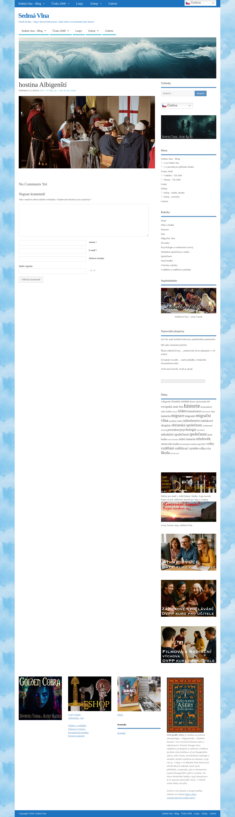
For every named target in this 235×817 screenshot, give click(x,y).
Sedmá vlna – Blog (29, 3)
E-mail (93, 250)
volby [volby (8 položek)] (210, 444)
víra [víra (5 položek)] (208, 448)
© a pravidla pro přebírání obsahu (179, 167)
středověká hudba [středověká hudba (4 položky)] (170, 443)
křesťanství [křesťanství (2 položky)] (206, 412)
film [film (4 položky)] (181, 406)
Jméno (93, 242)
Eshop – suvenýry (172, 197)
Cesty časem (74, 714)
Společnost (166, 256)
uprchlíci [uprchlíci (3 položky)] (202, 444)
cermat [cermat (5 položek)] (185, 401)
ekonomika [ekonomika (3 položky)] (201, 401)
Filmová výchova (76, 729)
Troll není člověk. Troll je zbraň (177, 369)
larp (163, 234)
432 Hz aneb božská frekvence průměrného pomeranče (188, 339)
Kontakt (122, 733)
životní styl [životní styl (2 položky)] (174, 453)
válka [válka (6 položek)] (202, 448)
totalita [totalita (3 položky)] (194, 444)
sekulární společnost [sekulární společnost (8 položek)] (175, 434)
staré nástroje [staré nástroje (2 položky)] (173, 439)
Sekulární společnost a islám (175, 251)
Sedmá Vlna (33, 15)
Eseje (163, 220)
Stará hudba (167, 260)
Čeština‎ (169, 106)
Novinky (165, 242)
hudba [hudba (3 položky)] (169, 411)
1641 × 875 (44, 90)
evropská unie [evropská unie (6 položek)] (169, 406)
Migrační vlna (168, 238)
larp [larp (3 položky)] (213, 411)
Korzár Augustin (76, 735)
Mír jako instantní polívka (174, 345)
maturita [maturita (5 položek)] (166, 416)
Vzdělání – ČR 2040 (173, 175)
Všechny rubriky (169, 265)
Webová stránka (96, 258)
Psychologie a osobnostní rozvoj (177, 247)
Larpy (79, 3)
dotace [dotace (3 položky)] (192, 401)
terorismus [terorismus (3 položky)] (185, 444)
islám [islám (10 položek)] (182, 411)
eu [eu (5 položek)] (208, 401)
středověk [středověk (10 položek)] (203, 439)
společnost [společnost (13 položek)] (198, 434)
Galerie (112, 3)
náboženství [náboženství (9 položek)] (191, 421)
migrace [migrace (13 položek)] (177, 415)
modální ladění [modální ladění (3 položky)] (176, 421)
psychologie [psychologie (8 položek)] (188, 429)
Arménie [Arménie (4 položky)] (175, 401)
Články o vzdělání (77, 725)
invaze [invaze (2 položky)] (174, 412)
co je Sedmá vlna (171, 163)
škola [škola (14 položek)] (165, 452)
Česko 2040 (59, 3)
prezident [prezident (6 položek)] (173, 429)
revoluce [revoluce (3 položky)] (201, 430)
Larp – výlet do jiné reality (64, 90)
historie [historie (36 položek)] (192, 406)
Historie (165, 229)
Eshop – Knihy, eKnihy (174, 192)
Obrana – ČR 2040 (172, 179)
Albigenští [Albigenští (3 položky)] (166, 401)
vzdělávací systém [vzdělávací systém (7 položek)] (186, 448)
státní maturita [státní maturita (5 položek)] (187, 439)
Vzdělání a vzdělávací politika (176, 269)
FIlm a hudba (167, 225)
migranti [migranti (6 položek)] (190, 416)
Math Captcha (25, 266)
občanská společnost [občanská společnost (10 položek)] (186, 425)
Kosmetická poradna (78, 732)
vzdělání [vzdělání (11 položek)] (167, 448)
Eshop (94, 3)
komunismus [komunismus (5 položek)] (193, 411)
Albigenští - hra (76, 718)
